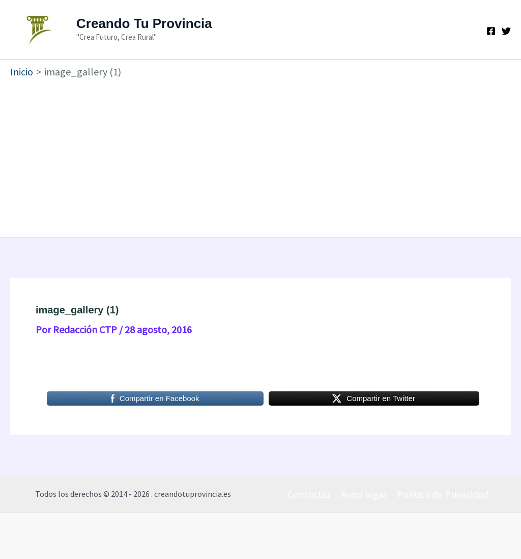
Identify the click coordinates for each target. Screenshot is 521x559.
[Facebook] (491, 31)
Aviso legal (364, 494)
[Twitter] (506, 31)
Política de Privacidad (443, 494)
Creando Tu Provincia (144, 23)
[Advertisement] (260, 155)
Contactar (309, 494)
